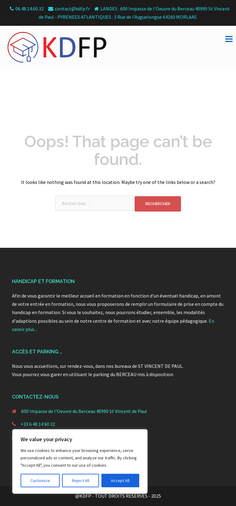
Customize (40, 480)
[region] (80, 461)
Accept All (120, 480)
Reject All (80, 480)
